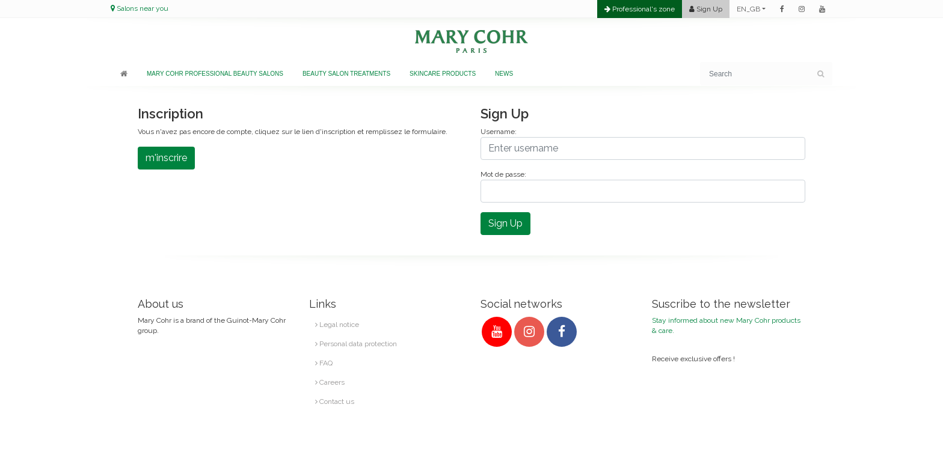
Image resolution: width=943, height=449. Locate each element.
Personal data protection (356, 344)
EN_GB (748, 9)
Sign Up (505, 223)
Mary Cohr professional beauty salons (215, 73)
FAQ (324, 363)
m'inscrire (166, 157)
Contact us (334, 401)
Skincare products (443, 73)
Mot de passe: (503, 174)
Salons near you (142, 8)
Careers (330, 382)
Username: (499, 131)
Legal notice (337, 324)
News (504, 73)
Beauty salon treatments (346, 73)
